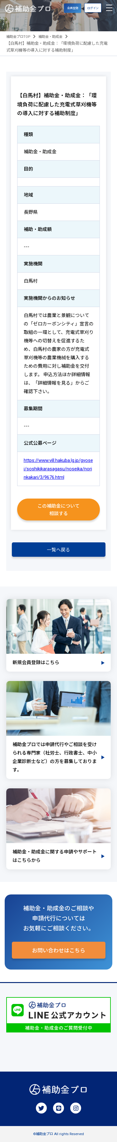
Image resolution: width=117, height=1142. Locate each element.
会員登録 (72, 8)
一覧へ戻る (58, 550)
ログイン (93, 8)
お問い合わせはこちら (58, 950)
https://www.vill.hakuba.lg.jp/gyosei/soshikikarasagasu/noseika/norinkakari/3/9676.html (58, 469)
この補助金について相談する (58, 509)
